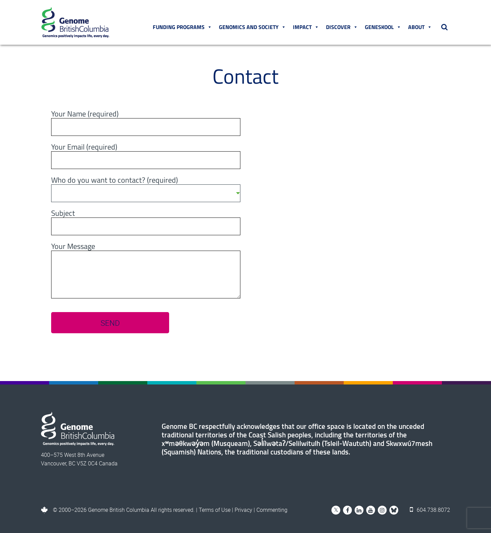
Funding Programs (182, 27)
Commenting (271, 510)
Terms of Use (214, 510)
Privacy (243, 510)
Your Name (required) (85, 115)
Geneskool (383, 27)
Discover (342, 27)
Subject (63, 214)
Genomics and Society (252, 27)
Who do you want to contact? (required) (145, 187)
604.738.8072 (430, 510)
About (420, 27)
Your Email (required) (84, 148)
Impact (306, 27)
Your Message (73, 247)
